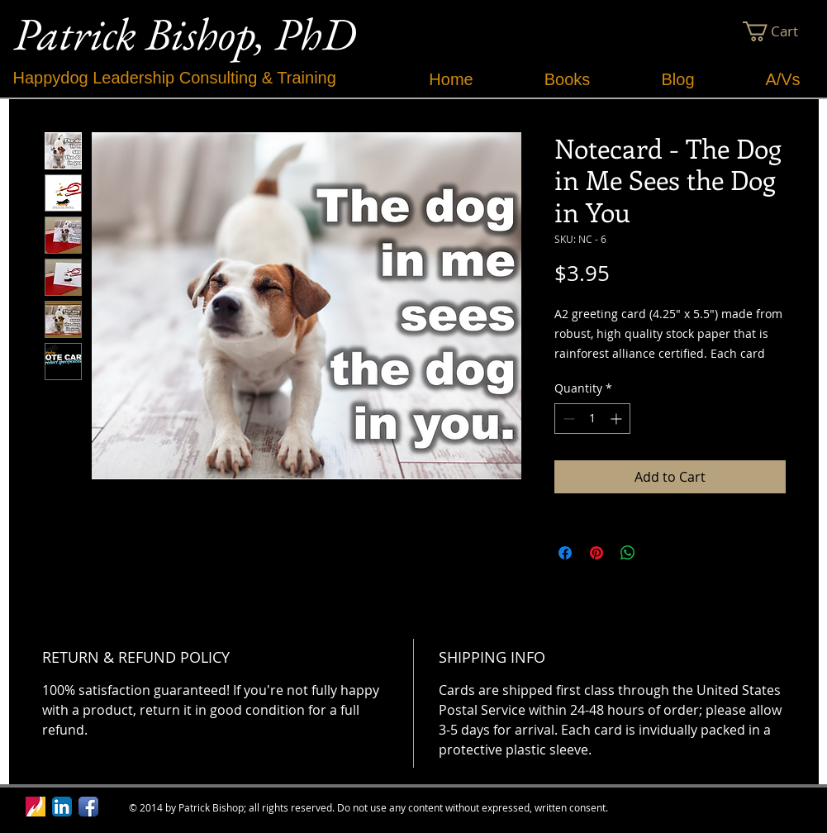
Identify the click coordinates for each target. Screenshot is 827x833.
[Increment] (617, 418)
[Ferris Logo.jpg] (35, 806)
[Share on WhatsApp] (628, 553)
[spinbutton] (592, 418)
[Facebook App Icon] (88, 806)
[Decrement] (567, 418)
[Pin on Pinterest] (596, 553)
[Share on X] (659, 553)
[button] (780, 31)
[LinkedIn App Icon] (62, 806)
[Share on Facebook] (565, 553)
